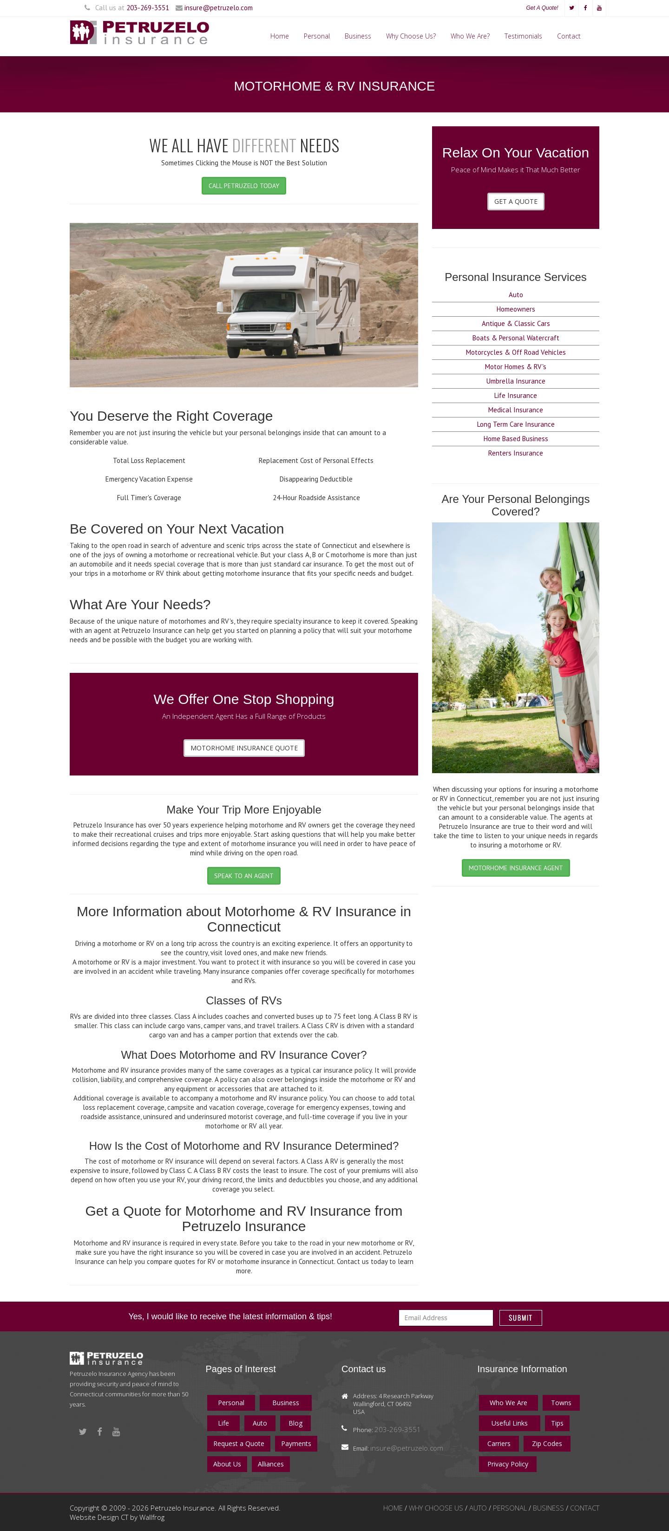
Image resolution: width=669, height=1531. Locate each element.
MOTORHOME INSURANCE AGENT (516, 868)
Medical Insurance (515, 409)
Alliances (271, 1463)
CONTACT (584, 1507)
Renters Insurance (515, 453)
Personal (317, 36)
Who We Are (508, 1402)
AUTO (479, 1507)
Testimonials (523, 36)
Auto (516, 294)
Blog (295, 1423)
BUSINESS (549, 1507)
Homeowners (516, 309)
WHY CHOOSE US (437, 1507)
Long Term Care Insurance (516, 424)
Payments (296, 1443)
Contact (569, 36)
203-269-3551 (147, 7)
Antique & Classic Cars (516, 323)
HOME (394, 1507)
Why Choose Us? (411, 36)
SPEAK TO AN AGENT (244, 876)
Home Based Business (516, 438)
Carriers (499, 1443)
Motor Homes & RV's (515, 366)
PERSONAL (511, 1507)
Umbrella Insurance (515, 381)
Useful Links (510, 1423)
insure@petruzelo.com (218, 7)
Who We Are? (470, 36)
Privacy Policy (507, 1463)
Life (223, 1423)
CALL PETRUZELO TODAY (244, 186)
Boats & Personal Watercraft (515, 337)
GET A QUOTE (516, 201)
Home (279, 36)
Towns (561, 1402)
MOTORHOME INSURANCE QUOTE (244, 747)
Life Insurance (515, 395)
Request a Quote (238, 1443)
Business (358, 36)
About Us (227, 1463)
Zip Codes (547, 1443)
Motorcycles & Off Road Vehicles (516, 352)
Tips (557, 1423)
